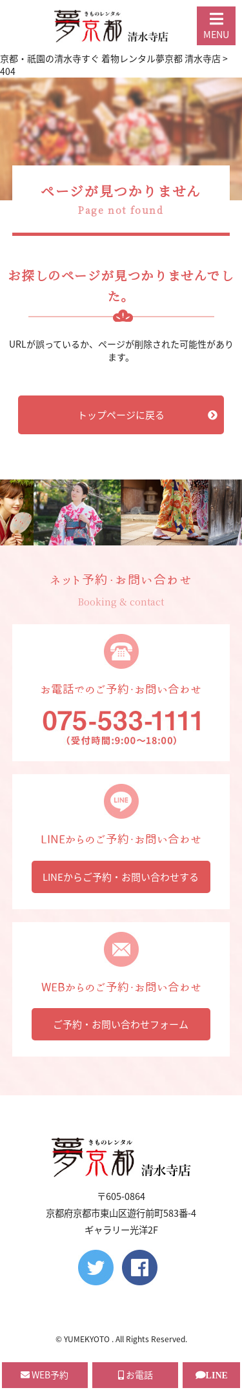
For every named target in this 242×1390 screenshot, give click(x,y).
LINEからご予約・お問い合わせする (121, 877)
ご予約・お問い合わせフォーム (120, 1024)
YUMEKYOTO (88, 1339)
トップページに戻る (147, 415)
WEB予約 (44, 1374)
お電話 (135, 1374)
